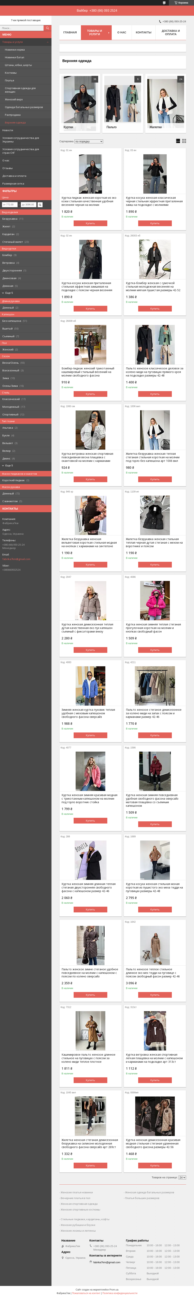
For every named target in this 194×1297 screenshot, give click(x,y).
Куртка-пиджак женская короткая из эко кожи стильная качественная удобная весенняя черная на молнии (89, 201)
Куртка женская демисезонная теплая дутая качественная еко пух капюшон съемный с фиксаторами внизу (87, 628)
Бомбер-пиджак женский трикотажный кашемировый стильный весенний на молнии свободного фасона (88, 372)
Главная (70, 32)
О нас (5, 160)
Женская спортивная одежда (79, 1204)
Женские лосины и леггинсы (78, 1230)
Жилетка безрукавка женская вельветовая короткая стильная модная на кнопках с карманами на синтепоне (89, 542)
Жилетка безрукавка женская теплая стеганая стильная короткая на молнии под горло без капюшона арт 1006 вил (153, 457)
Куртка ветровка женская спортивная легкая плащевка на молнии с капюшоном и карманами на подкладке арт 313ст (154, 1058)
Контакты (143, 32)
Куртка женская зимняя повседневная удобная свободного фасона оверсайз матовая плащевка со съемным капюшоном (152, 800)
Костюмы (11, 72)
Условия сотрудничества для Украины (20, 139)
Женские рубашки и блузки (78, 1225)
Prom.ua (113, 1289)
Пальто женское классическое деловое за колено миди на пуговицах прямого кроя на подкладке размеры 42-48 (154, 372)
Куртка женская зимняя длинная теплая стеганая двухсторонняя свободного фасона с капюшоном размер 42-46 (89, 887)
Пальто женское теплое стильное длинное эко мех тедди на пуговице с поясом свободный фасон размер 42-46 (153, 973)
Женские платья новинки (77, 1192)
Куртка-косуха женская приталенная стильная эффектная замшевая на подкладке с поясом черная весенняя (87, 286)
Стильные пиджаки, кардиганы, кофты (85, 1219)
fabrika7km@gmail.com (16, 559)
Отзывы (7, 168)
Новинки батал (14, 57)
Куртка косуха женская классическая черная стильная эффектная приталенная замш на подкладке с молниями (154, 201)
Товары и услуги (12, 42)
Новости (7, 130)
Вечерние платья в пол (75, 1198)
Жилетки (155, 127)
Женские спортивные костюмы (80, 1209)
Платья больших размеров (142, 1198)
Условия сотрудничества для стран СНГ (20, 150)
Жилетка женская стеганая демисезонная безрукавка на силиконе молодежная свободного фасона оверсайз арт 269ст (90, 1143)
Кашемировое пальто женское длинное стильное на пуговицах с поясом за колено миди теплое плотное (88, 1058)
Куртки (68, 127)
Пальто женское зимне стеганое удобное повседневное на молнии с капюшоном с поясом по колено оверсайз (90, 973)
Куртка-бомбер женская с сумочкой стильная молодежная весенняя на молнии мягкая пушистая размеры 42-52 (153, 286)
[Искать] (47, 28)
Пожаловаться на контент (86, 1293)
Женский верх (14, 99)
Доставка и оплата (14, 176)
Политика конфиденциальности (119, 1293)
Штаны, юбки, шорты (18, 65)
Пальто (111, 127)
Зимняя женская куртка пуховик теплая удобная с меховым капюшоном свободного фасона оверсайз (88, 713)
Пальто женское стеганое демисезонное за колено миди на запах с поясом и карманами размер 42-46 (154, 713)
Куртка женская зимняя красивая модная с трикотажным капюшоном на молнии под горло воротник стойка (89, 798)
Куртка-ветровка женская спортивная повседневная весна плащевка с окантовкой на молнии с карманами (87, 457)
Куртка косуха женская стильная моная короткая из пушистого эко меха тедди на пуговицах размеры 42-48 (154, 887)
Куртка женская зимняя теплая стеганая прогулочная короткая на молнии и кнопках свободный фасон (153, 628)
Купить (90, 223)
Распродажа (13, 115)
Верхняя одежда (15, 122)
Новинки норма (15, 49)
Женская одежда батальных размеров (149, 1192)
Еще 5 (9, 292)
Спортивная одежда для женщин (20, 89)
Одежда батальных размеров (24, 107)
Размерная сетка (13, 183)
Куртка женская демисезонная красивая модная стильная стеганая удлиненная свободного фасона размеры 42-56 (153, 1143)
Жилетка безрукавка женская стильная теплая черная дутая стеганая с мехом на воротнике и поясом (154, 542)
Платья (9, 80)
